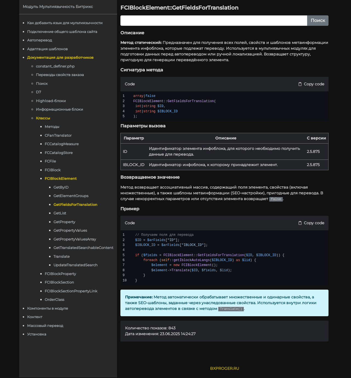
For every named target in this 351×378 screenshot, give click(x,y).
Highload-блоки (52, 101)
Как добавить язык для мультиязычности (65, 23)
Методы (53, 126)
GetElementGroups (71, 196)
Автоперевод (40, 40)
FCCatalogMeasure (63, 144)
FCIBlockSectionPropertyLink (72, 291)
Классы (44, 118)
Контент (35, 317)
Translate (62, 256)
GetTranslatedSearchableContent (84, 247)
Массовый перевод (46, 325)
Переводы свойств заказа (61, 74)
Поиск (43, 83)
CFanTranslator (59, 135)
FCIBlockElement (62, 178)
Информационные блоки (60, 109)
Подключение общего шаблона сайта (63, 31)
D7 (39, 92)
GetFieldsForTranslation (76, 204)
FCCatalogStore (59, 152)
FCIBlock (53, 170)
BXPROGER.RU (224, 368)
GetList (60, 213)
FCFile (51, 161)
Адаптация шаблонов (48, 49)
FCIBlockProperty (61, 273)
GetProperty (65, 222)
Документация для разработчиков (61, 57)
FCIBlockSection (60, 282)
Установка (37, 334)
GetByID (61, 187)
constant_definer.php (56, 66)
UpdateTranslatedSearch (76, 265)
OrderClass (55, 299)
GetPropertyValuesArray (75, 239)
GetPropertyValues (71, 230)
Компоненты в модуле (48, 308)
